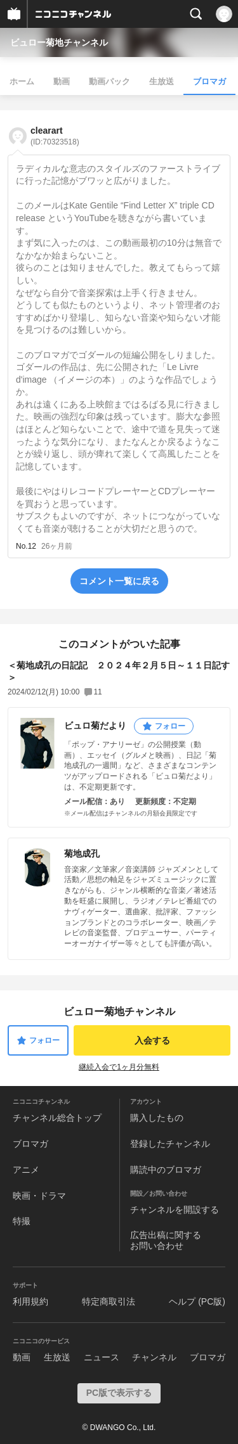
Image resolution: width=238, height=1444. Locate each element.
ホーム (22, 81)
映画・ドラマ (39, 1196)
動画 (61, 81)
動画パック (109, 81)
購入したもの (156, 1118)
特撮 (21, 1221)
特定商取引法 (108, 1301)
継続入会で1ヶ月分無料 (119, 1067)
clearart (54, 135)
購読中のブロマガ (165, 1170)
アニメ (26, 1170)
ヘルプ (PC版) (197, 1301)
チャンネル (154, 1357)
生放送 (161, 81)
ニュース (101, 1357)
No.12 (26, 546)
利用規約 (30, 1301)
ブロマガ (209, 81)
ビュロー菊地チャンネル (59, 42)
